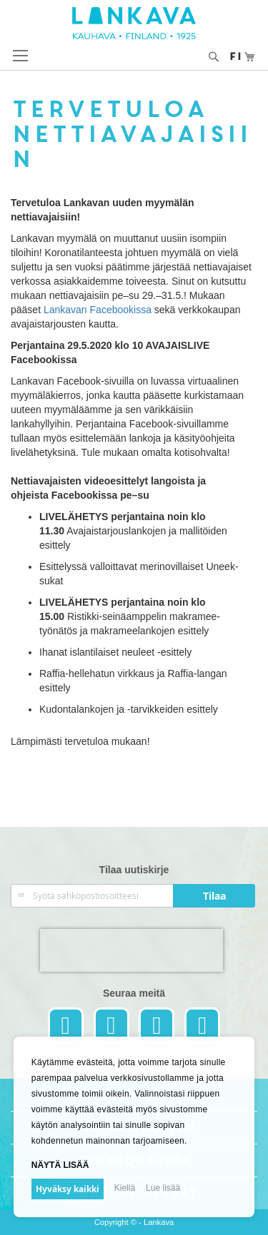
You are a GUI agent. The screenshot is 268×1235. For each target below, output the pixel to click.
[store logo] (134, 23)
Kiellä (124, 1188)
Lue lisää (163, 1188)
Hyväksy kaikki (67, 1189)
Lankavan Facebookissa (98, 309)
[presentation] (131, 950)
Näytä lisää (60, 1165)
